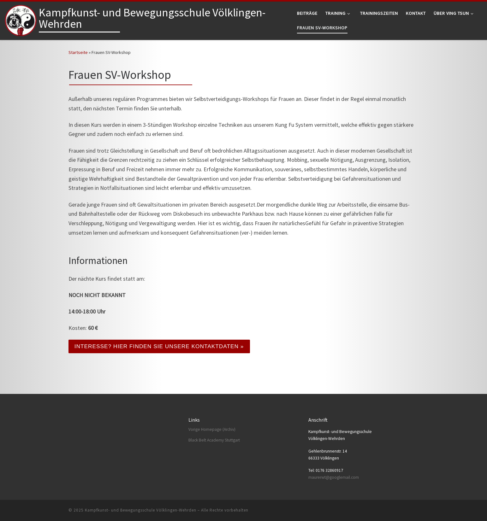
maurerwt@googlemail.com (333, 477)
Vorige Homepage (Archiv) (211, 429)
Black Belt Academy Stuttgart (214, 440)
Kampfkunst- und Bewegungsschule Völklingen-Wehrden (140, 510)
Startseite (78, 52)
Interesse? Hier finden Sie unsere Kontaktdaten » (163, 346)
